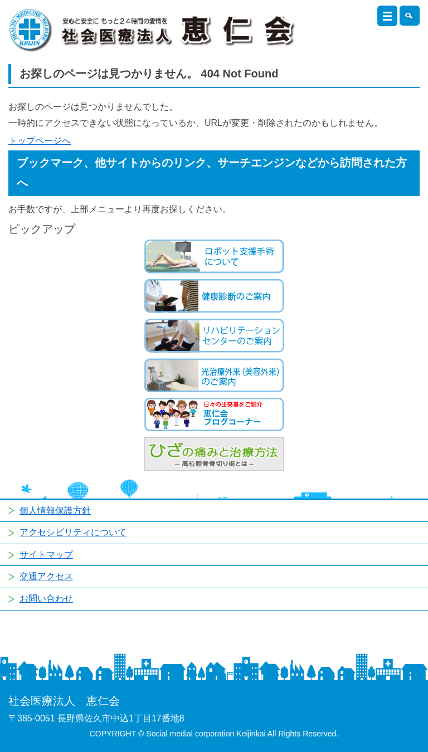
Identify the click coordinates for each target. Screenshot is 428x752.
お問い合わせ (46, 598)
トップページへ (39, 140)
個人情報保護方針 (55, 510)
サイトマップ (46, 554)
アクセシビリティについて (73, 532)
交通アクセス (46, 576)
